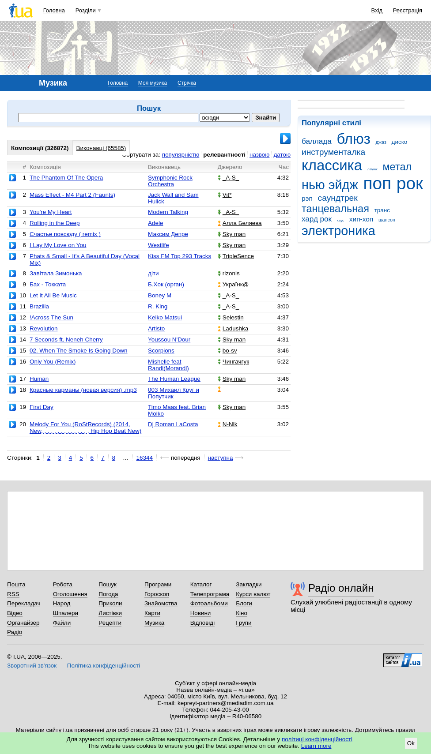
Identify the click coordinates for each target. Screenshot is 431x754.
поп (377, 183)
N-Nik (228, 424)
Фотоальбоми (209, 603)
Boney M (159, 295)
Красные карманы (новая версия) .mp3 (83, 389)
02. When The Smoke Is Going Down (79, 350)
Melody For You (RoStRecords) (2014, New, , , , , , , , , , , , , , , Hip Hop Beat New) (85, 427)
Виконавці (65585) (101, 148)
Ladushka (233, 328)
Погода (108, 594)
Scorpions (161, 350)
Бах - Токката (48, 284)
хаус (340, 220)
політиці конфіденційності (317, 739)
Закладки (248, 584)
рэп (307, 198)
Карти (152, 613)
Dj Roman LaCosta (173, 424)
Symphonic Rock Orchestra (170, 181)
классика (332, 165)
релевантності (224, 154)
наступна (220, 457)
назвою (259, 154)
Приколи (110, 603)
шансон (386, 219)
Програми (157, 584)
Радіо (14, 632)
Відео (15, 613)
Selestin (231, 317)
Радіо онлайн (341, 588)
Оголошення (70, 594)
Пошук (107, 584)
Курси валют (253, 594)
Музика (154, 622)
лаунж (372, 169)
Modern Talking (168, 212)
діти (153, 273)
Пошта (16, 584)
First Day (41, 407)
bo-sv (227, 350)
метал (397, 167)
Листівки (110, 613)
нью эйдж (330, 185)
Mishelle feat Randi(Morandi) (168, 364)
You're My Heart (51, 212)
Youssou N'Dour (169, 339)
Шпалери (65, 613)
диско (400, 142)
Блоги (244, 603)
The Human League (174, 378)
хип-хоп (361, 219)
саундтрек (338, 198)
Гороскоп (156, 594)
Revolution (44, 328)
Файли (62, 622)
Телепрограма (210, 594)
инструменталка (333, 152)
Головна (54, 10)
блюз (353, 139)
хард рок (317, 219)
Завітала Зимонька (56, 273)
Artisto (156, 328)
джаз (381, 142)
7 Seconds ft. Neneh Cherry (66, 339)
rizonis (229, 273)
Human (39, 378)
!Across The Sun (51, 317)
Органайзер (23, 622)
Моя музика (152, 83)
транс (382, 210)
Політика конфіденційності (103, 665)
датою (282, 154)
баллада (317, 141)
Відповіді (202, 622)
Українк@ (233, 284)
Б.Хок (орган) (166, 284)
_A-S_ (228, 177)
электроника (338, 231)
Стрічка (187, 83)
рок (410, 183)
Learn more (316, 746)
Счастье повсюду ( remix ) (65, 234)
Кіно (241, 613)
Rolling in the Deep (55, 223)
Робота (62, 584)
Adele (155, 223)
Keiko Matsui (165, 317)
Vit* (225, 194)
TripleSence (236, 256)
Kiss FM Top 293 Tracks (179, 256)
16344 (144, 457)
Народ (62, 603)
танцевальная (335, 208)
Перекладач (23, 603)
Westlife (158, 245)
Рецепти (109, 622)
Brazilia (39, 306)
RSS (13, 594)
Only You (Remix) (53, 361)
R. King (157, 306)
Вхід (377, 10)
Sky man (232, 234)
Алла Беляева (240, 223)
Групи (243, 622)
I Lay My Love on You (58, 245)
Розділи (86, 10)
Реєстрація (407, 10)
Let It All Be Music (53, 295)
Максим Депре (168, 234)
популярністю (180, 154)
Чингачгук (233, 361)
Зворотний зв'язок (32, 665)
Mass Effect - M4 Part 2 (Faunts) (72, 194)
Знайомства (161, 603)
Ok (411, 743)
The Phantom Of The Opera (66, 177)
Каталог (201, 584)
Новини (200, 613)
